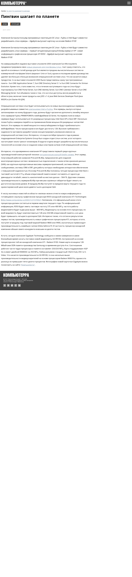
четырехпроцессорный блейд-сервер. (57, 154)
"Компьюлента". (28, 265)
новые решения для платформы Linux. (44, 67)
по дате (9, 11)
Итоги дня (15, 24)
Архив (5, 24)
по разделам (17, 11)
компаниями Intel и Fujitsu (41, 109)
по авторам (26, 11)
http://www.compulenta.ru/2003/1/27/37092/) (21, 200)
